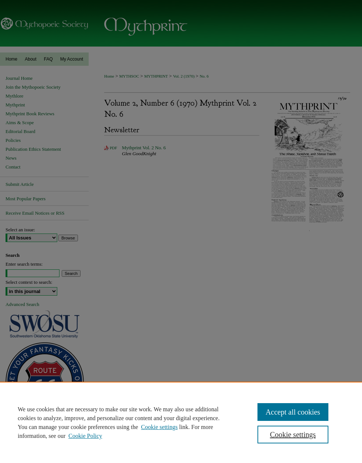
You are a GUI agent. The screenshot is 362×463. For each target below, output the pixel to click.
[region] (181, 422)
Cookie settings (159, 427)
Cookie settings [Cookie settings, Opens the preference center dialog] (293, 434)
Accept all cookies (293, 412)
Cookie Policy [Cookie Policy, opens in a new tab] (85, 436)
